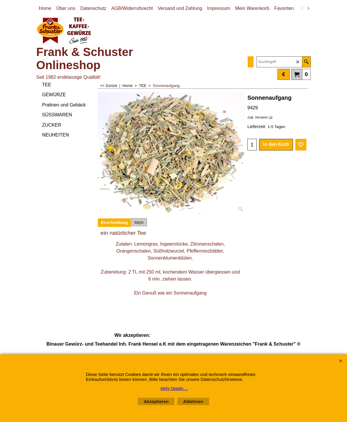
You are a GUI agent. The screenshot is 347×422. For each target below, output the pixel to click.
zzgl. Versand (257, 117)
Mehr (139, 222)
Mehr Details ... (174, 388)
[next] (308, 8)
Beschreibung (114, 222)
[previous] (302, 8)
